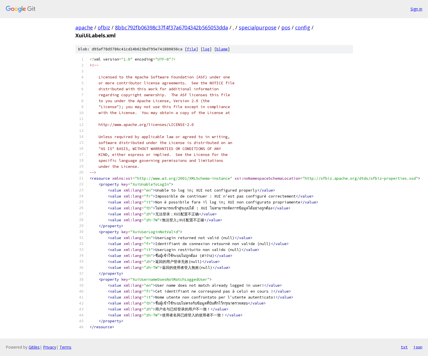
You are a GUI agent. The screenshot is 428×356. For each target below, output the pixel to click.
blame (222, 49)
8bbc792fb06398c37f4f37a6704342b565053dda (171, 27)
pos (285, 27)
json (417, 346)
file (191, 49)
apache (84, 27)
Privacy (49, 347)
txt (404, 346)
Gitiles (34, 347)
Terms (65, 347)
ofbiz (104, 27)
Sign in (416, 9)
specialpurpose (257, 27)
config (302, 27)
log (206, 49)
